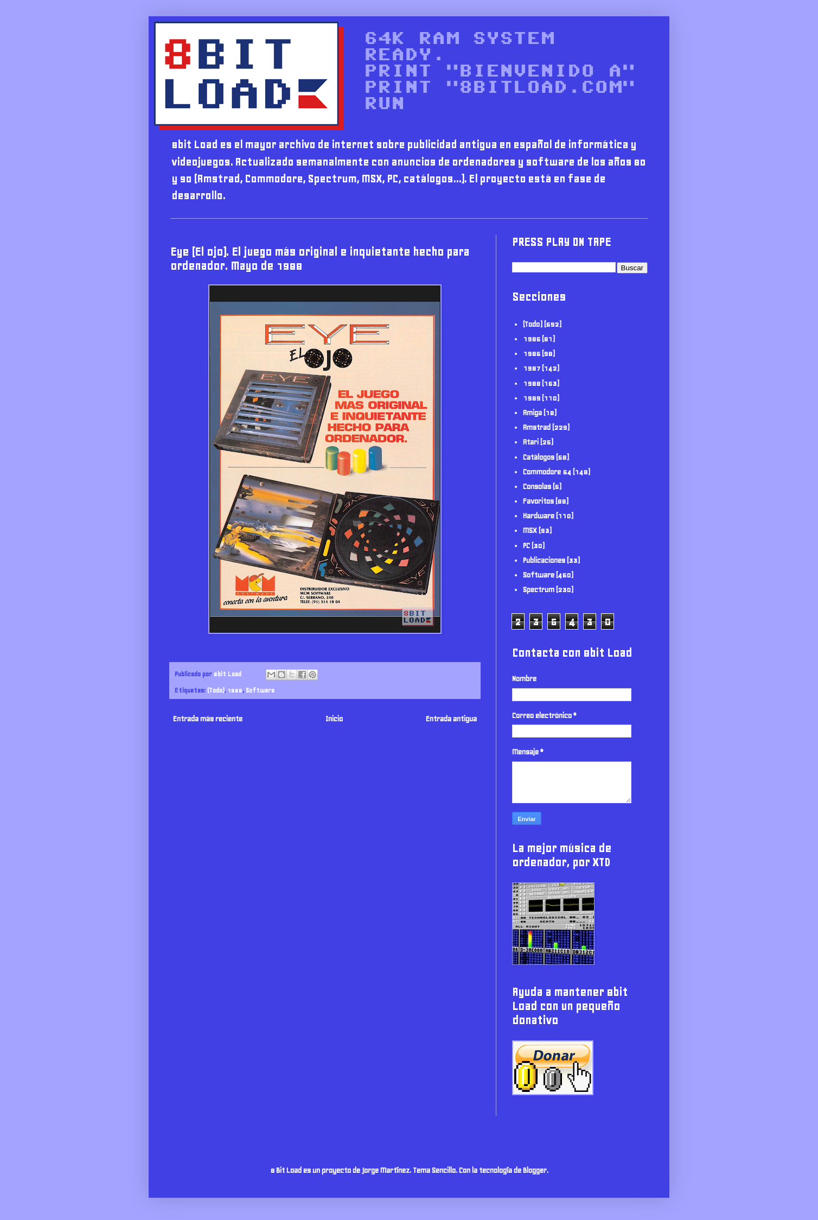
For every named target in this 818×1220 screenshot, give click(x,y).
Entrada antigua (451, 718)
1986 (531, 353)
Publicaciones (544, 560)
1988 (234, 690)
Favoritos (538, 501)
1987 (531, 368)
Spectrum (538, 589)
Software (260, 690)
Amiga (532, 412)
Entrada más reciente (207, 718)
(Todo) (215, 690)
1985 (531, 339)
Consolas (537, 486)
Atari (531, 442)
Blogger (535, 1170)
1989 (531, 398)
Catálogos (538, 457)
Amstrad (537, 427)
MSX (530, 530)
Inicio (334, 718)
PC (526, 545)
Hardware (538, 515)
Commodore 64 (547, 471)
